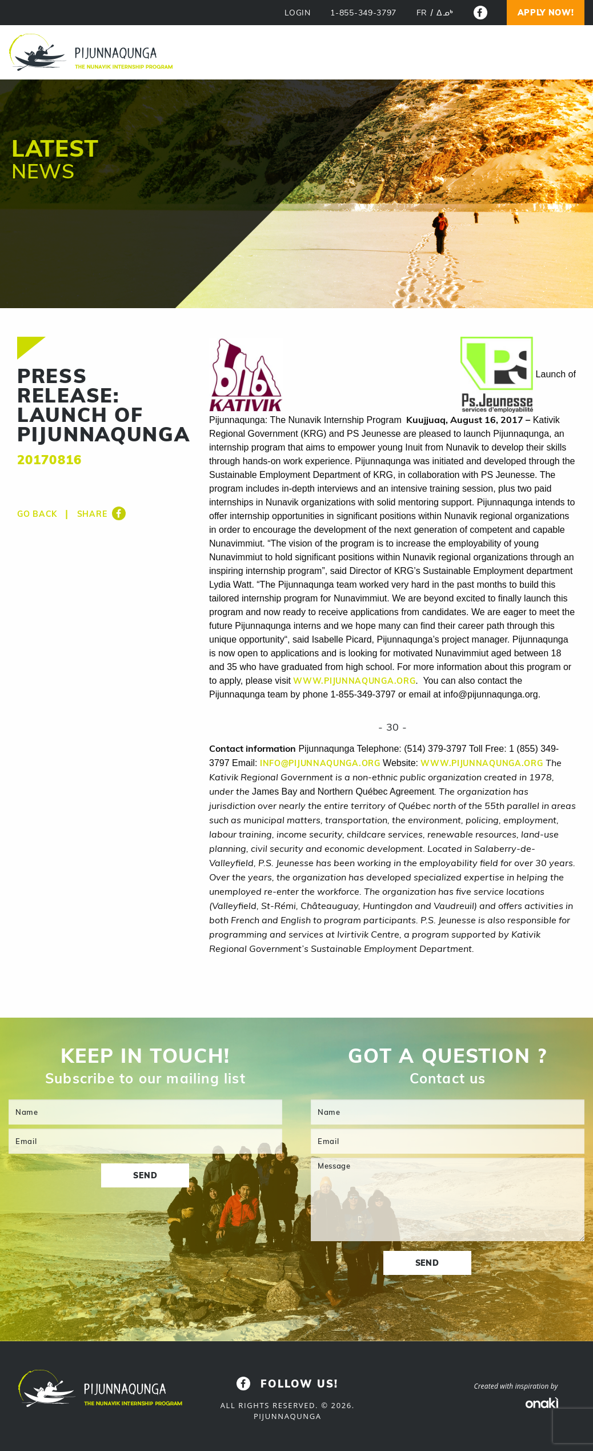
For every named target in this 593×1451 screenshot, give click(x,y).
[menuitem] (421, 13)
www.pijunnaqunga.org (354, 681)
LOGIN (298, 12)
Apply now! (546, 12)
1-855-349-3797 (363, 12)
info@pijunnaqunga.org (320, 763)
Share (101, 513)
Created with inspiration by (516, 1386)
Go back (37, 514)
